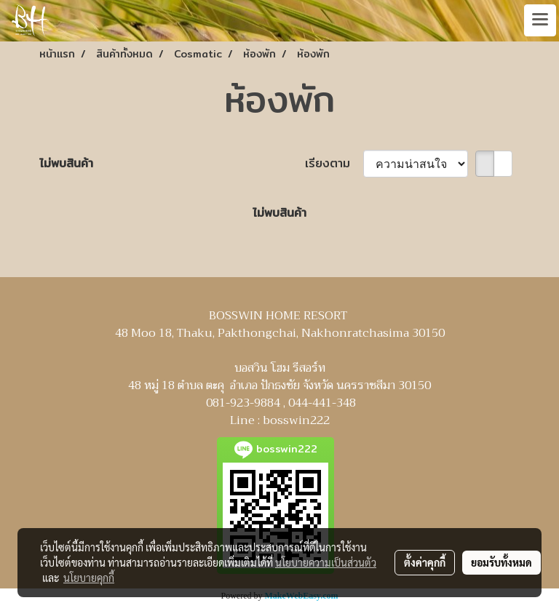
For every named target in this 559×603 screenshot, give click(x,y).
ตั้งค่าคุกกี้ (424, 562)
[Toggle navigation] (540, 20)
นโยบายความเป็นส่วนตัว (325, 562)
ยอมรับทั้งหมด (501, 562)
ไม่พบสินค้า (66, 163)
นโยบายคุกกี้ (88, 577)
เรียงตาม (334, 163)
